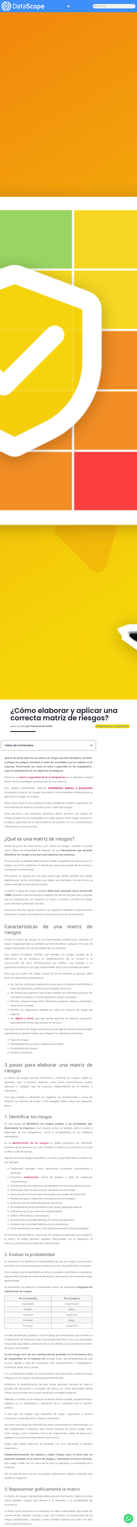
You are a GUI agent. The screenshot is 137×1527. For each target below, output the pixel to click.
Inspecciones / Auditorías (112, 726)
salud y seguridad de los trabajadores (42, 777)
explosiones (31, 1177)
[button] (68, 6)
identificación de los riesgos (30, 1143)
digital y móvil (24, 1018)
